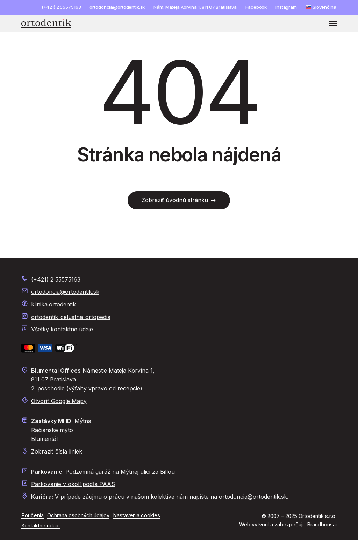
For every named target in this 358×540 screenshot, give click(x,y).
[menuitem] (321, 7)
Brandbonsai (322, 524)
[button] (333, 23)
